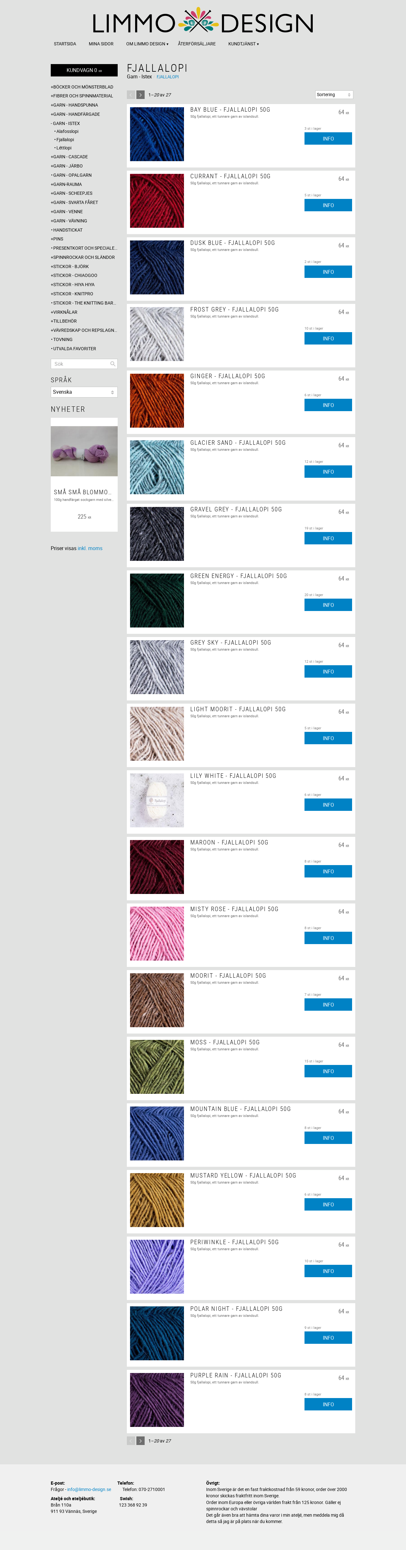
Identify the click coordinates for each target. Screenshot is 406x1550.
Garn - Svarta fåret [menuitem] (75, 202)
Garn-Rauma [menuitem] (67, 184)
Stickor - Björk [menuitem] (71, 266)
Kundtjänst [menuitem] (242, 44)
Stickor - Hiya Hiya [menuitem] (74, 284)
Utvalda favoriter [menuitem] (74, 348)
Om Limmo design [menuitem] (145, 44)
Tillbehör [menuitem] (65, 321)
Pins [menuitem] (58, 239)
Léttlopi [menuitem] (63, 148)
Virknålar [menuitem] (65, 312)
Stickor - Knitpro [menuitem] (73, 294)
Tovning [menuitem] (63, 339)
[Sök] (113, 364)
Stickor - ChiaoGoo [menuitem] (75, 275)
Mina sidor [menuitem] (101, 44)
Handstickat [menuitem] (67, 230)
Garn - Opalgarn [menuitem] (72, 175)
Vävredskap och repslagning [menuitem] (85, 330)
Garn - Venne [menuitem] (68, 211)
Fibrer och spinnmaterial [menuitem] (83, 96)
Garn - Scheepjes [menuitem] (72, 193)
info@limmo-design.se (89, 1489)
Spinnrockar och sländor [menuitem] (84, 257)
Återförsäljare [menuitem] (197, 44)
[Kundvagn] (84, 70)
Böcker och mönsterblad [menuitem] (83, 87)
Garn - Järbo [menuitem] (68, 166)
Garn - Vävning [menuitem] (70, 221)
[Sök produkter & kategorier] (84, 364)
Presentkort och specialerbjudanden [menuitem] (85, 248)
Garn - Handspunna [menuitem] (75, 105)
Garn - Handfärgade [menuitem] (76, 114)
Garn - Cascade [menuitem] (70, 157)
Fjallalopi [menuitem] (65, 139)
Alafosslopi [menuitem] (67, 131)
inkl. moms (90, 548)
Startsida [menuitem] (65, 44)
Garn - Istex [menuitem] (66, 123)
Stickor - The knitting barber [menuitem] (85, 303)
